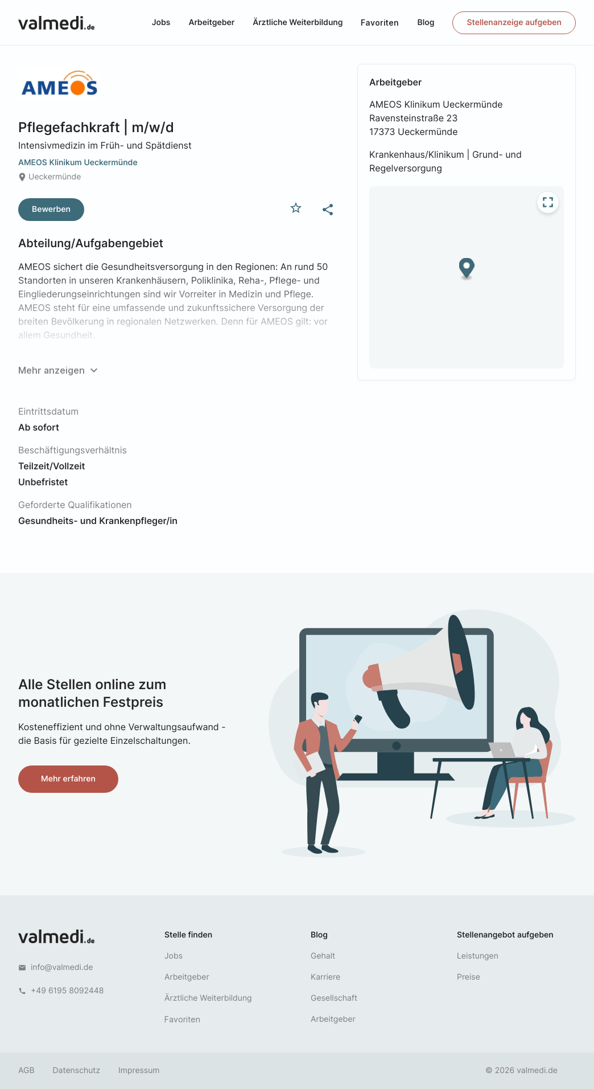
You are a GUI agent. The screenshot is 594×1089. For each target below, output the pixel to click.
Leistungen (477, 956)
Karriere (325, 977)
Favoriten (380, 22)
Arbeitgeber (211, 22)
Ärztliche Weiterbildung (298, 22)
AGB (26, 1070)
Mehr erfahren (68, 779)
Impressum (138, 1070)
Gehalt (323, 956)
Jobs (161, 22)
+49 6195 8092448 (67, 991)
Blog (425, 22)
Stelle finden (188, 935)
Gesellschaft (334, 998)
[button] (467, 269)
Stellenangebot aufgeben (505, 935)
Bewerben (51, 209)
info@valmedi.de (62, 967)
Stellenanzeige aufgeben (514, 22)
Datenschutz (77, 1070)
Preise (468, 977)
